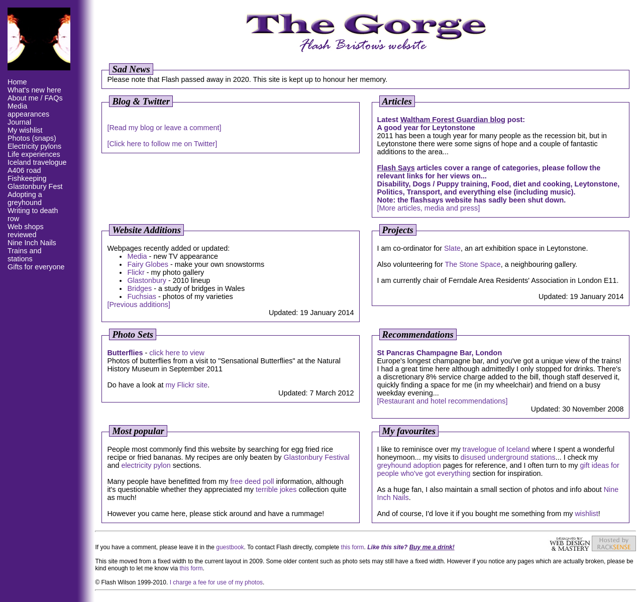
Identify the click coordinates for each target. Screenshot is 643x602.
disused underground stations (508, 457)
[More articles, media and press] (428, 208)
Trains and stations (24, 255)
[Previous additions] (138, 304)
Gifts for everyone (36, 267)
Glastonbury (146, 280)
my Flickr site (186, 385)
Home (17, 82)
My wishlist (25, 130)
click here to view (176, 353)
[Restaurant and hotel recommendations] (442, 401)
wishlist (586, 514)
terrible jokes (276, 489)
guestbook (230, 547)
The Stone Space (472, 264)
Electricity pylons (34, 146)
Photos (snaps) (32, 138)
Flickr (135, 272)
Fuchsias (141, 296)
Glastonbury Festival (317, 457)
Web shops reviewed (26, 231)
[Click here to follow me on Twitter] (162, 144)
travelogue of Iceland (496, 449)
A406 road (24, 170)
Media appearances (28, 110)
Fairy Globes (147, 264)
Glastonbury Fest (35, 186)
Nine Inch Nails (32, 243)
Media (137, 256)
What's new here (34, 90)
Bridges (139, 288)
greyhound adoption (409, 465)
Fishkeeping (27, 178)
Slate (452, 248)
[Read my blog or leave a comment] (164, 128)
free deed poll (252, 481)
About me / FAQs (35, 98)
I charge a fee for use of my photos (216, 582)
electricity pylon (145, 465)
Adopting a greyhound (25, 198)
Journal (19, 122)
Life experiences (34, 154)
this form (352, 547)
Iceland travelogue (37, 162)
